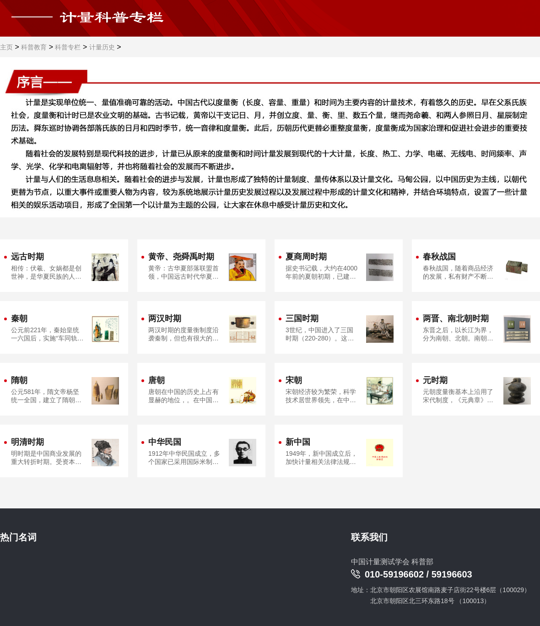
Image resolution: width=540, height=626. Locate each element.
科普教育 (34, 47)
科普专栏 (68, 47)
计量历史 (102, 47)
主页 (6, 47)
